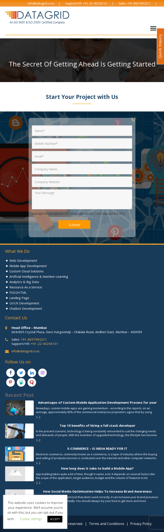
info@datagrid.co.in (41, 3)
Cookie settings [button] (31, 519)
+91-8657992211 (139, 3)
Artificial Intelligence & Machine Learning (38, 276)
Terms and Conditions (106, 523)
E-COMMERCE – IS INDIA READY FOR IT (97, 448)
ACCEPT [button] (55, 519)
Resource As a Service (25, 287)
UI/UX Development (24, 303)
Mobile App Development (28, 266)
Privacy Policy (141, 523)
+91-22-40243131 (95, 3)
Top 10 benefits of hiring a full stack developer (97, 425)
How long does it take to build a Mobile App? (97, 468)
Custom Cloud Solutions (26, 271)
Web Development (23, 260)
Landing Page (19, 298)
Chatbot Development (25, 308)
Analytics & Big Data (24, 282)
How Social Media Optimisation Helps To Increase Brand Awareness (97, 491)
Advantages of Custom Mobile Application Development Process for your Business (97, 402)
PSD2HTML (18, 292)
